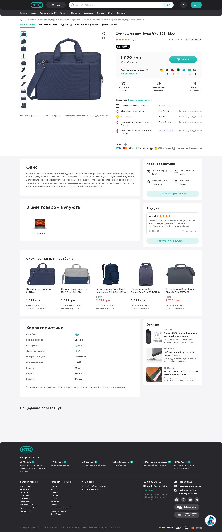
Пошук (167, 5)
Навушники (25, 511)
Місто (57, 5)
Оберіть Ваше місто (139, 100)
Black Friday (56, 514)
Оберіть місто (28, 457)
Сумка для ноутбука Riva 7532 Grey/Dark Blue (74, 290)
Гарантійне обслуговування (94, 486)
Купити (185, 59)
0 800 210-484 (155, 482)
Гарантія (54, 492)
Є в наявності (195, 39)
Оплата (100, 13)
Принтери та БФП (28, 508)
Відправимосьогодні (123, 89)
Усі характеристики (172, 193)
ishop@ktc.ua (185, 482)
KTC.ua (37, 5)
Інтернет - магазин (61, 482)
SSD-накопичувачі (28, 505)
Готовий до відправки (190, 111)
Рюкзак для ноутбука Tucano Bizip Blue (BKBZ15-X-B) (145, 291)
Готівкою (166, 148)
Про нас (64, 13)
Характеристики (48, 25)
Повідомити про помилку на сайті (187, 492)
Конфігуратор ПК (48, 13)
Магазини (75, 13)
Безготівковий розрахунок (189, 148)
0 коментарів (190, 231)
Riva (77, 334)
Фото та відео (109, 25)
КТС (21, 19)
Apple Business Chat (158, 486)
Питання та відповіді (86, 25)
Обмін (111, 13)
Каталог (24, 13)
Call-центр (148, 490)
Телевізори (25, 499)
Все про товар (27, 25)
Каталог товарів (29, 482)
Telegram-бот (190, 507)
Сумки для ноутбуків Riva (95, 20)
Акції (33, 13)
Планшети (24, 495)
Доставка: (134, 100)
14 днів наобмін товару (194, 89)
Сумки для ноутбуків (70, 20)
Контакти (121, 13)
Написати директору (189, 486)
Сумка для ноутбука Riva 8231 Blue (39, 290)
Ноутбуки (40, 225)
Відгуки (66, 25)
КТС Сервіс (88, 482)
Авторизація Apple (90, 489)
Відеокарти (25, 502)
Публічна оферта (58, 511)
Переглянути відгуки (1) (173, 240)
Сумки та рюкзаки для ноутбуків (41, 20)
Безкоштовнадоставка (158, 89)
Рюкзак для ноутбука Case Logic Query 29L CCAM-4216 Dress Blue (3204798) (110, 291)
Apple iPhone (26, 489)
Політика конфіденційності (63, 508)
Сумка (78, 345)
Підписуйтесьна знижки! (190, 515)
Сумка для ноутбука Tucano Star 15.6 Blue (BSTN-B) (180, 290)
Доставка (88, 13)
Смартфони (25, 486)
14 (190, 74)
